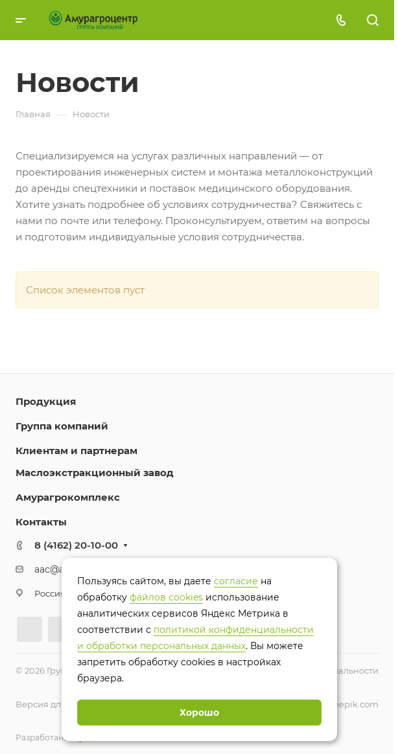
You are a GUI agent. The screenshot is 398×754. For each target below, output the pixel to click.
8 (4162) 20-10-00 (76, 545)
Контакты (41, 522)
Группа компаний (62, 426)
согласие (236, 581)
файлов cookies (166, 597)
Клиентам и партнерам (76, 450)
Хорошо (199, 712)
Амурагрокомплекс (68, 497)
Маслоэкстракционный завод (95, 472)
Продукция (46, 401)
